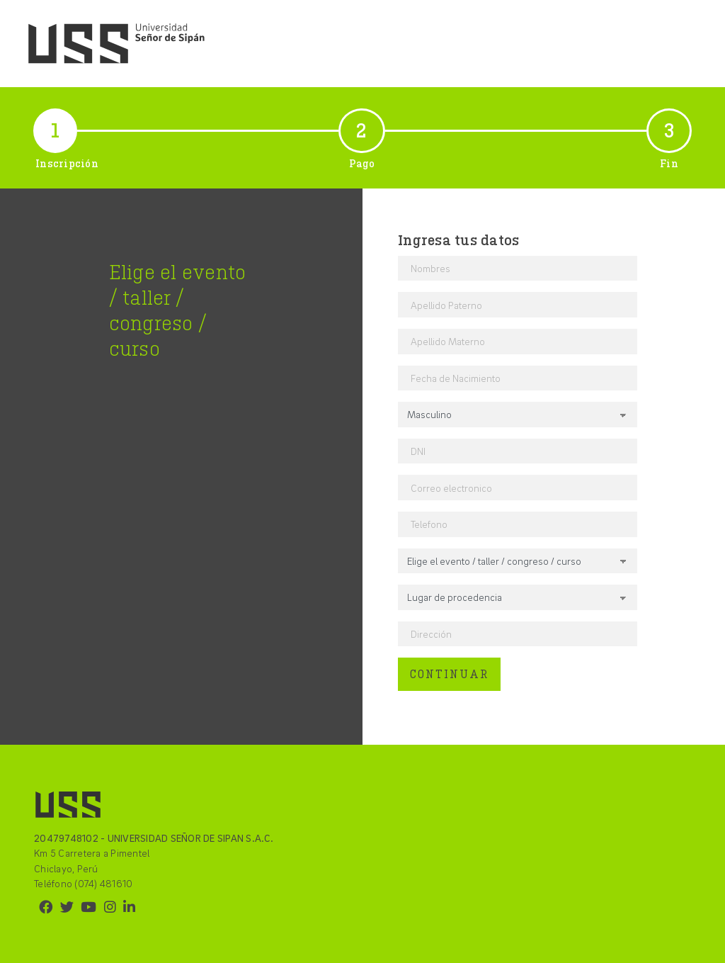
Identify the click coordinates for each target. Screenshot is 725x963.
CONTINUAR (449, 674)
